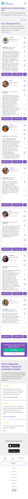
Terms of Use (14, 477)
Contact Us (14, 486)
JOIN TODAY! (14, 350)
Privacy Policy (14, 480)
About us (14, 483)
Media (14, 474)
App (14, 468)
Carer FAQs (12, 458)
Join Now (24, 15)
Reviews (14, 471)
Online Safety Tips (21, 458)
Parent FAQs (5, 458)
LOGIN (14, 353)
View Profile (6, 74)
